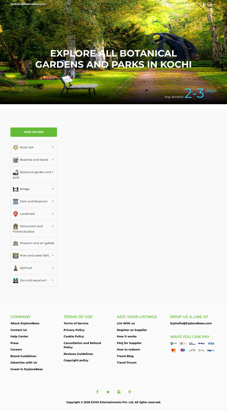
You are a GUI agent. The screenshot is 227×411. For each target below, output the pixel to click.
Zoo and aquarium (30, 280)
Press (14, 343)
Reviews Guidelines (78, 354)
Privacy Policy (74, 330)
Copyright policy (76, 360)
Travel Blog (125, 356)
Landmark (24, 214)
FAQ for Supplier (129, 343)
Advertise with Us (23, 362)
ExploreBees (28, 15)
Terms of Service (76, 323)
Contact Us (18, 330)
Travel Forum (127, 362)
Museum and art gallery (33, 243)
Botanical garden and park (32, 174)
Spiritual (22, 268)
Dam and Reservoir (30, 201)
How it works (127, 336)
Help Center (19, 336)
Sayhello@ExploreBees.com (191, 323)
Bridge (21, 189)
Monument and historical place (28, 228)
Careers (16, 349)
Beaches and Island (30, 160)
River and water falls (31, 255)
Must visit (23, 147)
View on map (34, 132)
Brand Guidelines (23, 356)
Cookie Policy (74, 336)
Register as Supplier (132, 330)
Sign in (211, 4)
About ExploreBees (24, 323)
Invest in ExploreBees (26, 369)
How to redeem (128, 349)
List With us (126, 323)
